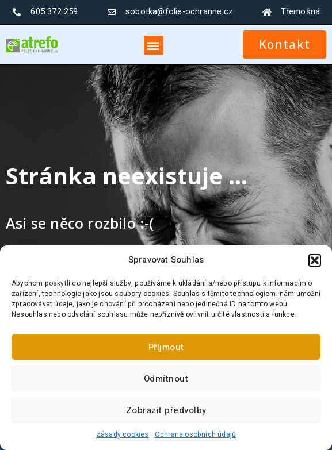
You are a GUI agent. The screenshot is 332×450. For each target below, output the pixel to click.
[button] (314, 260)
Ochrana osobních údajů (195, 434)
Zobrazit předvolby (166, 410)
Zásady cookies (122, 434)
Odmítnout (166, 378)
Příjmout (166, 347)
